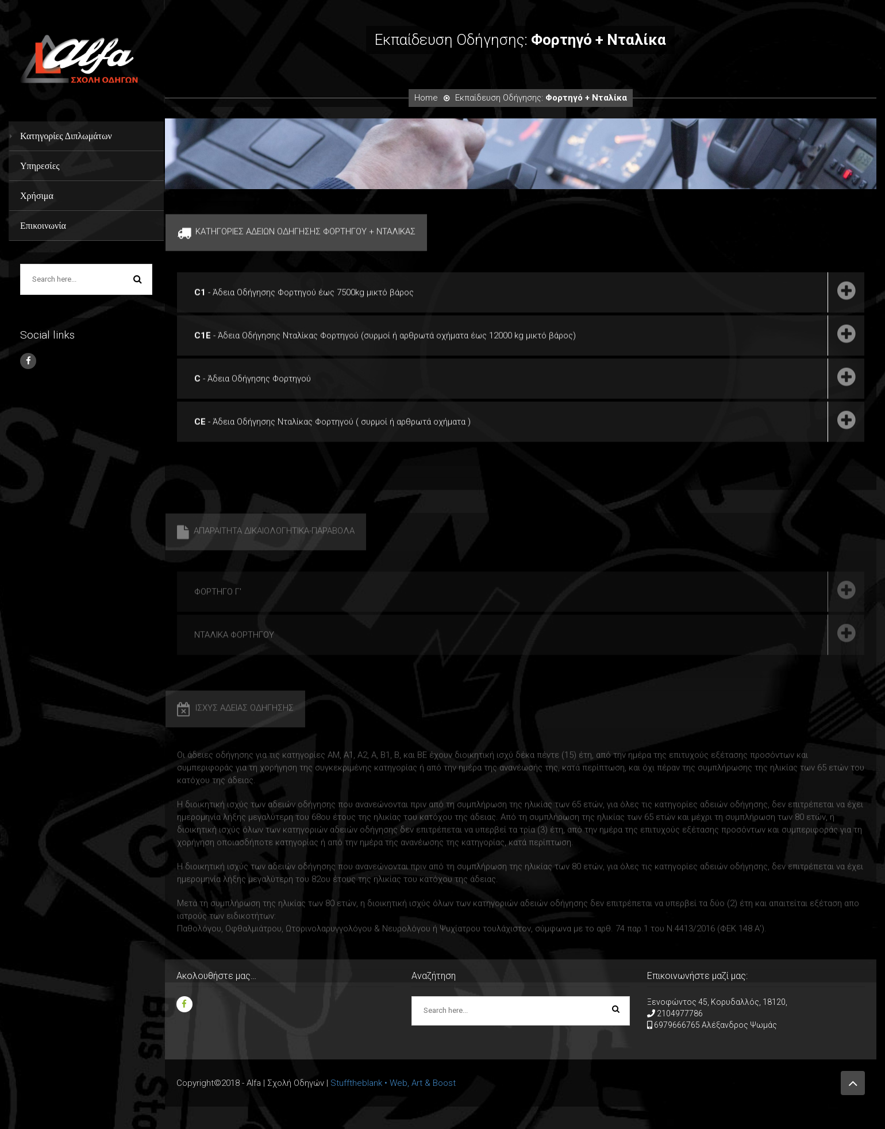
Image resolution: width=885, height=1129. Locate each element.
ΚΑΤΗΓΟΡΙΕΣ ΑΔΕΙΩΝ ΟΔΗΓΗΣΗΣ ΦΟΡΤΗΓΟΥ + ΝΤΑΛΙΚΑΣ (296, 237)
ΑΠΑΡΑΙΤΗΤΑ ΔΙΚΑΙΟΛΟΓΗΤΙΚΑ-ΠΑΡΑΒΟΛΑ (266, 554)
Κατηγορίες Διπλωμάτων (66, 136)
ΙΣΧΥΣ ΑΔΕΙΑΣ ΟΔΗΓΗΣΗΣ (235, 731)
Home (426, 98)
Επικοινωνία (43, 226)
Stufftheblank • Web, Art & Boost (393, 1083)
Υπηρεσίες (40, 166)
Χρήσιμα (36, 196)
